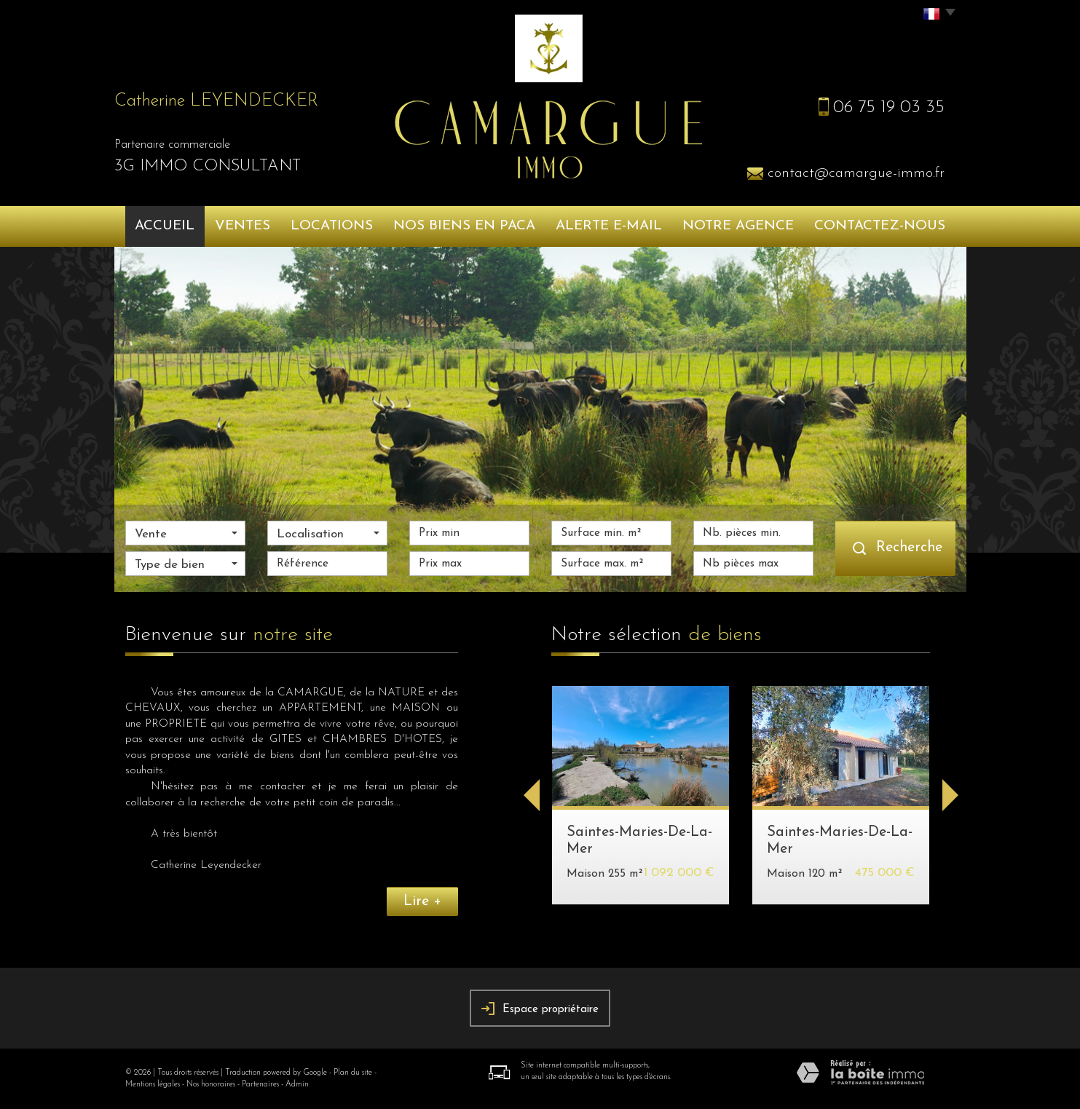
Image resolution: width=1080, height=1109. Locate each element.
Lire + (422, 901)
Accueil (164, 226)
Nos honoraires (210, 1085)
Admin (297, 1085)
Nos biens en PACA (464, 226)
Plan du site (353, 1073)
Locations (332, 226)
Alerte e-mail (609, 226)
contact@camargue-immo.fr (856, 173)
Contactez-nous (879, 226)
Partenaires (260, 1085)
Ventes (242, 226)
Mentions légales (152, 1085)
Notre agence (738, 226)
